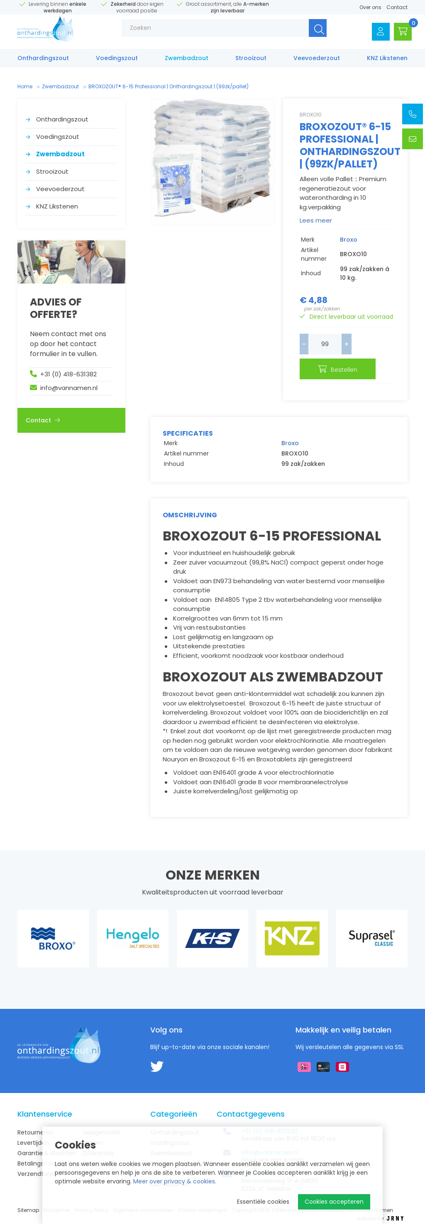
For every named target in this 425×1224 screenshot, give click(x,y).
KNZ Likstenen (387, 61)
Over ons (370, 7)
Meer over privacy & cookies (174, 1181)
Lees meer (316, 220)
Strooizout (250, 61)
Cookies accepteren (334, 1201)
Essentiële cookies (263, 1201)
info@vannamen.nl (69, 387)
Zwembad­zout (186, 61)
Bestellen (353, 370)
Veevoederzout (316, 61)
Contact (397, 7)
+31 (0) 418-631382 (68, 374)
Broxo (348, 239)
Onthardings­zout (43, 61)
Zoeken (310, 33)
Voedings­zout (117, 61)
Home (24, 86)
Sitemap (28, 1210)
